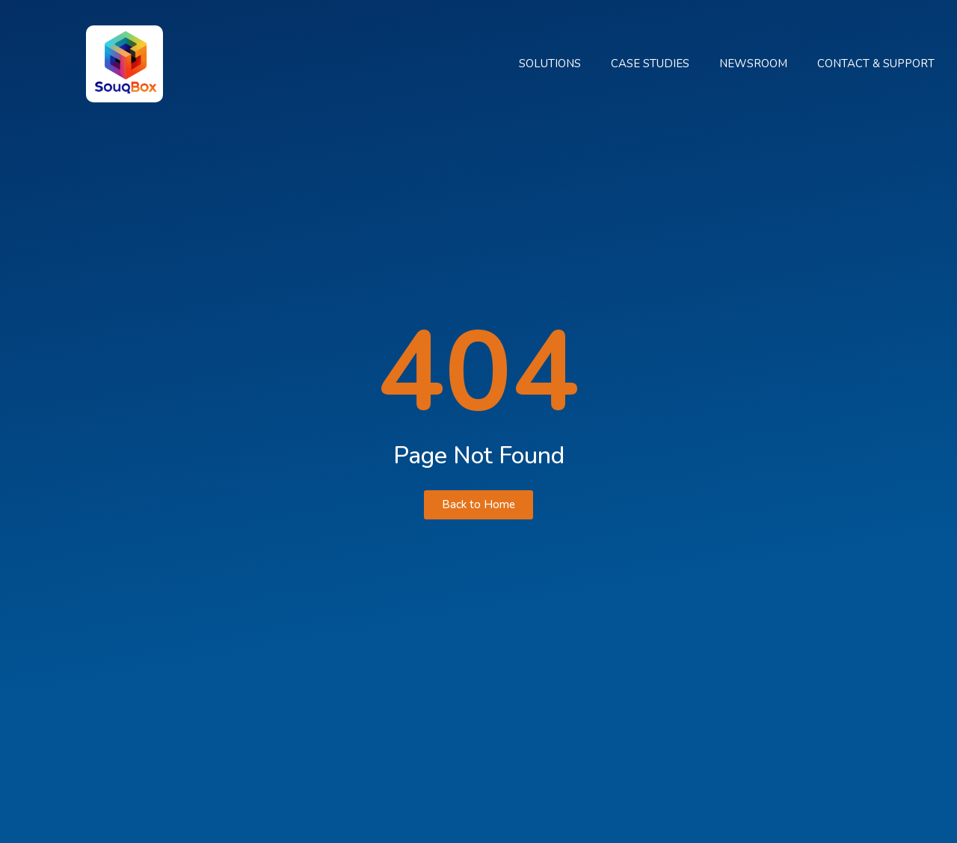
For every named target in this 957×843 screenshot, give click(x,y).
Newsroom (753, 63)
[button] (478, 504)
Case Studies (650, 63)
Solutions (550, 63)
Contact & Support (876, 63)
